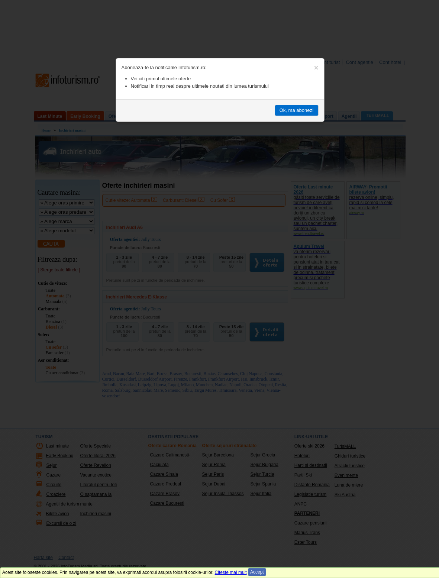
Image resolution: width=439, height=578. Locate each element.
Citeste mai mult (231, 572)
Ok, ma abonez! (297, 110)
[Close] (316, 67)
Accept (257, 572)
